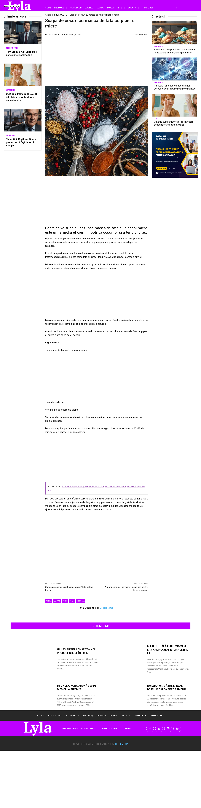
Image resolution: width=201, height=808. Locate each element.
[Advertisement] (96, 62)
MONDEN (10, 135)
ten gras (80, 601)
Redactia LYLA (59, 35)
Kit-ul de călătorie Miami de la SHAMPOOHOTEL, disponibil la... (168, 649)
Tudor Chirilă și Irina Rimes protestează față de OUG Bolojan (21, 142)
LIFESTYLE (10, 90)
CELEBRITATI (12, 48)
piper (72, 601)
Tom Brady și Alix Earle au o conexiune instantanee (21, 53)
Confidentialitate (70, 728)
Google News (106, 608)
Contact (127, 728)
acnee (48, 601)
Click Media (121, 744)
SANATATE (158, 46)
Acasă (48, 14)
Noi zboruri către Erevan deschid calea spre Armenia (167, 687)
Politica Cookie (87, 728)
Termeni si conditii (109, 728)
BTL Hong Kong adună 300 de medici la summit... (77, 687)
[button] (177, 8)
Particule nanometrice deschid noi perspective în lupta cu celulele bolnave (175, 87)
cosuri (57, 601)
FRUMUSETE (60, 14)
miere (64, 601)
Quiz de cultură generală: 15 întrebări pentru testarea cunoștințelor (22, 97)
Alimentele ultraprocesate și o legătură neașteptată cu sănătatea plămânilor (174, 51)
